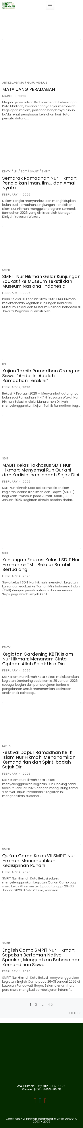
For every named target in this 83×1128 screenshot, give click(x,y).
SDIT (24, 171)
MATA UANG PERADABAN (28, 89)
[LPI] (40, 1101)
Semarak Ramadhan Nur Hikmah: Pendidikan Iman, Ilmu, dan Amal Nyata (39, 183)
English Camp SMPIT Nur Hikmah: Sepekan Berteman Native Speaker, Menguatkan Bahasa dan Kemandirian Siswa (41, 957)
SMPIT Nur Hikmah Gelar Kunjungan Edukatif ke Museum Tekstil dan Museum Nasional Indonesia (41, 281)
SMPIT (46, 171)
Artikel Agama (13, 82)
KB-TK (6, 171)
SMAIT (34, 171)
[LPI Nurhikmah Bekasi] (35, 1101)
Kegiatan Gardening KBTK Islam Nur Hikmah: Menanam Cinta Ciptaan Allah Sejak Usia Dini (37, 659)
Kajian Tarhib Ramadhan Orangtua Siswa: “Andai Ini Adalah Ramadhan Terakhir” (41, 376)
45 (50, 1004)
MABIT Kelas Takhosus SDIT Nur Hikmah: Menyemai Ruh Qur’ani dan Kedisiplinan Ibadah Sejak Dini (40, 470)
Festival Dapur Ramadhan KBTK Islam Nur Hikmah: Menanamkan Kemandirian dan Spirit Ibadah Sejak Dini (38, 759)
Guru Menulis (37, 82)
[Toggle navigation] (50, 5)
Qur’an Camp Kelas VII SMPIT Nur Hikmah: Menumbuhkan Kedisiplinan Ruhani (38, 860)
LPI (15, 171)
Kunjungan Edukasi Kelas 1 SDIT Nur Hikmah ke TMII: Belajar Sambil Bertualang (41, 564)
